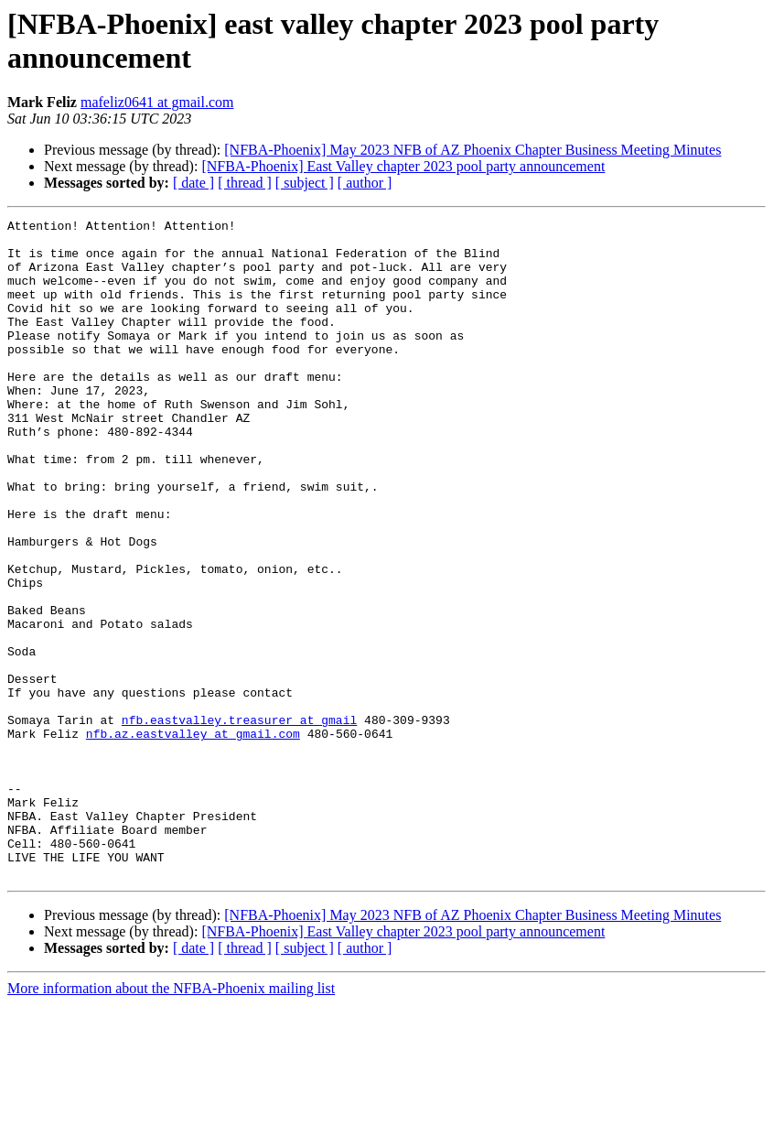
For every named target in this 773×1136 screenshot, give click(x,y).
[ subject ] (304, 182)
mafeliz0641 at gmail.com (157, 102)
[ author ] (365, 182)
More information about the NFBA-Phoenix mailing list (171, 1120)
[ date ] (193, 182)
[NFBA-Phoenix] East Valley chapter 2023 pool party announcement (403, 166)
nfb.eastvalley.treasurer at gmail (239, 821)
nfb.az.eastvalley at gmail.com (193, 837)
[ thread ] (245, 182)
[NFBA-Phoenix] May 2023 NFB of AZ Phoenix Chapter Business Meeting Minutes (472, 149)
